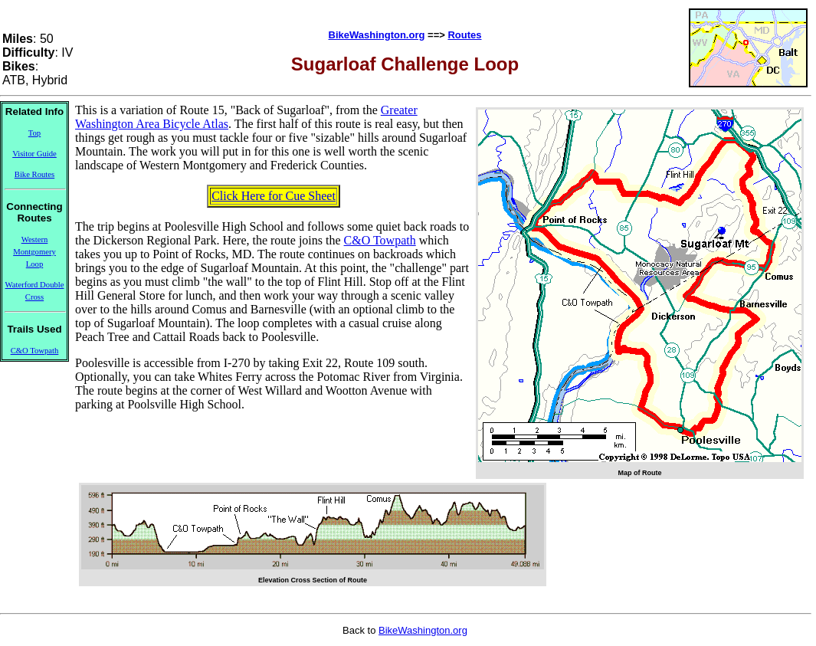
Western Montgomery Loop (34, 251)
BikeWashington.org (377, 35)
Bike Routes (34, 174)
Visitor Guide (34, 153)
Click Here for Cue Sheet (273, 195)
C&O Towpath (35, 350)
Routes (464, 35)
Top (34, 133)
